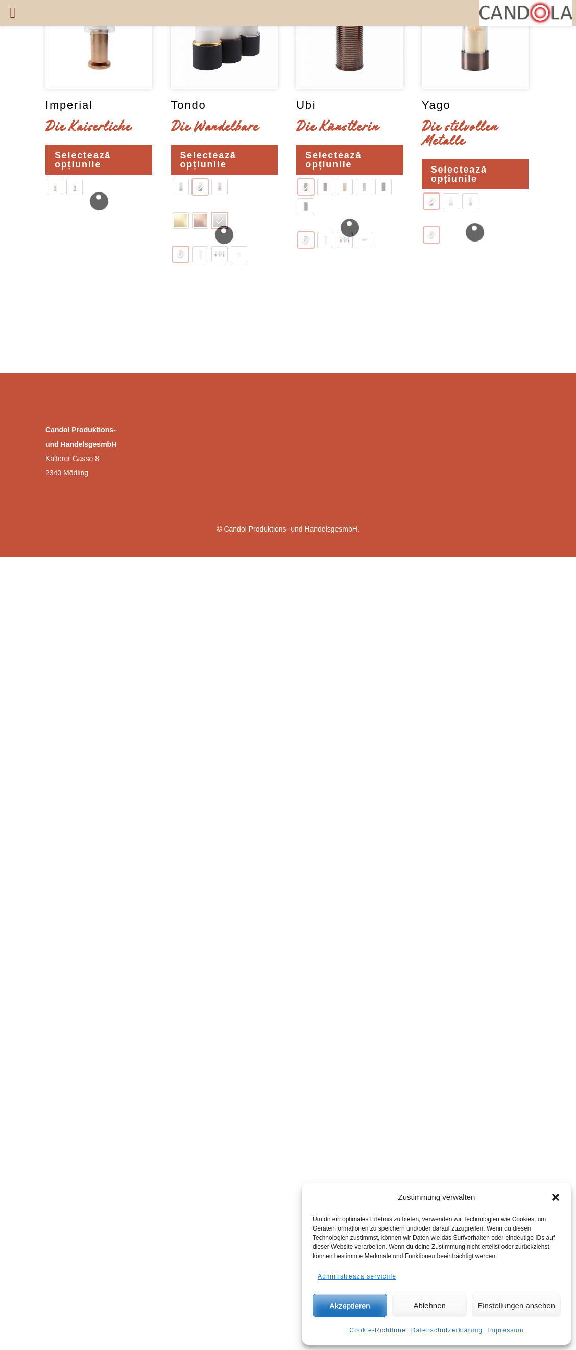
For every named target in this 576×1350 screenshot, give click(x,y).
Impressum (506, 1330)
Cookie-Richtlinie (377, 1330)
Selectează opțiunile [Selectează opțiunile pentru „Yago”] (459, 174)
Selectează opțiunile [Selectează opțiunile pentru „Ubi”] (333, 160)
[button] (555, 1197)
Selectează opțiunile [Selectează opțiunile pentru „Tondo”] (208, 160)
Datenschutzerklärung (447, 1330)
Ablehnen (429, 1305)
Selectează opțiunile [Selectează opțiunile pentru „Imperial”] (83, 160)
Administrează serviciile (357, 1276)
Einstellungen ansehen (516, 1305)
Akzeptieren (349, 1305)
